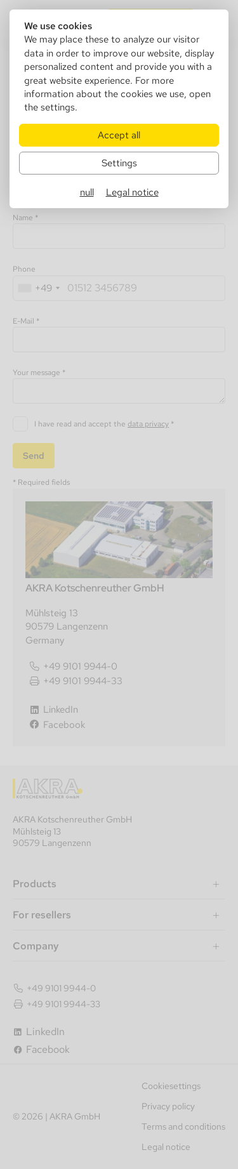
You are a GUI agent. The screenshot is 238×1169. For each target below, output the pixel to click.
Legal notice (132, 192)
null (87, 192)
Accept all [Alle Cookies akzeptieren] (119, 135)
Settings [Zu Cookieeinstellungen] (119, 162)
